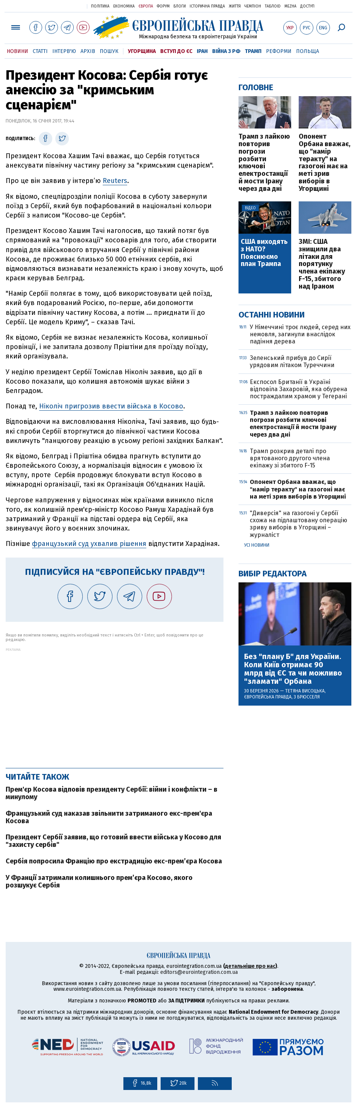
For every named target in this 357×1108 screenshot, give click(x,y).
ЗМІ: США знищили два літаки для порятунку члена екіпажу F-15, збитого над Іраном (322, 264)
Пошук (109, 51)
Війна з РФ (226, 51)
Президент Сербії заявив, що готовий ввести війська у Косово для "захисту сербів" (113, 841)
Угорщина (142, 51)
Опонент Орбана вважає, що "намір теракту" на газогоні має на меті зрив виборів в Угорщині (324, 162)
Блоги (179, 6)
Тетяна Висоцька (305, 691)
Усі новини (256, 545)
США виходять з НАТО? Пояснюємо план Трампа (264, 253)
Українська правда (63, 6)
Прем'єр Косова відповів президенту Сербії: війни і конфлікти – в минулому (111, 793)
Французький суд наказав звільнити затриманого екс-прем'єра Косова (109, 817)
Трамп (253, 51)
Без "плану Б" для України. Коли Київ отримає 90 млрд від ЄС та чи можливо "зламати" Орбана (293, 668)
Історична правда (207, 6)
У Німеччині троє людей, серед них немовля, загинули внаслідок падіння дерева (300, 334)
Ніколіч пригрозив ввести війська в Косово (111, 406)
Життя (235, 6)
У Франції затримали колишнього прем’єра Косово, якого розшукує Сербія (99, 881)
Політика (100, 6)
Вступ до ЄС (176, 51)
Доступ (307, 6)
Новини (17, 51)
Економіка (124, 6)
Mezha (290, 6)
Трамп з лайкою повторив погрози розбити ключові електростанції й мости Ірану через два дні (264, 162)
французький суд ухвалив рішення (89, 544)
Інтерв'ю (64, 51)
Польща (307, 51)
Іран (202, 51)
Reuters (115, 181)
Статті (40, 51)
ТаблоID (273, 6)
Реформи (279, 51)
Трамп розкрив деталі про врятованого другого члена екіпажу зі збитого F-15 (290, 458)
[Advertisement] (114, 704)
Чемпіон (253, 6)
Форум (163, 6)
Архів (88, 51)
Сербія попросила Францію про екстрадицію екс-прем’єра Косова (114, 861)
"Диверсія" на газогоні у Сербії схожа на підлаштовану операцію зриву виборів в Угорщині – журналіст (298, 523)
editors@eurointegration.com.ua (199, 972)
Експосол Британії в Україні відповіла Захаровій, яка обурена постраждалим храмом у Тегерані (298, 389)
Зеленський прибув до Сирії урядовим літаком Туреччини (292, 361)
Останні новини (272, 315)
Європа (145, 6)
